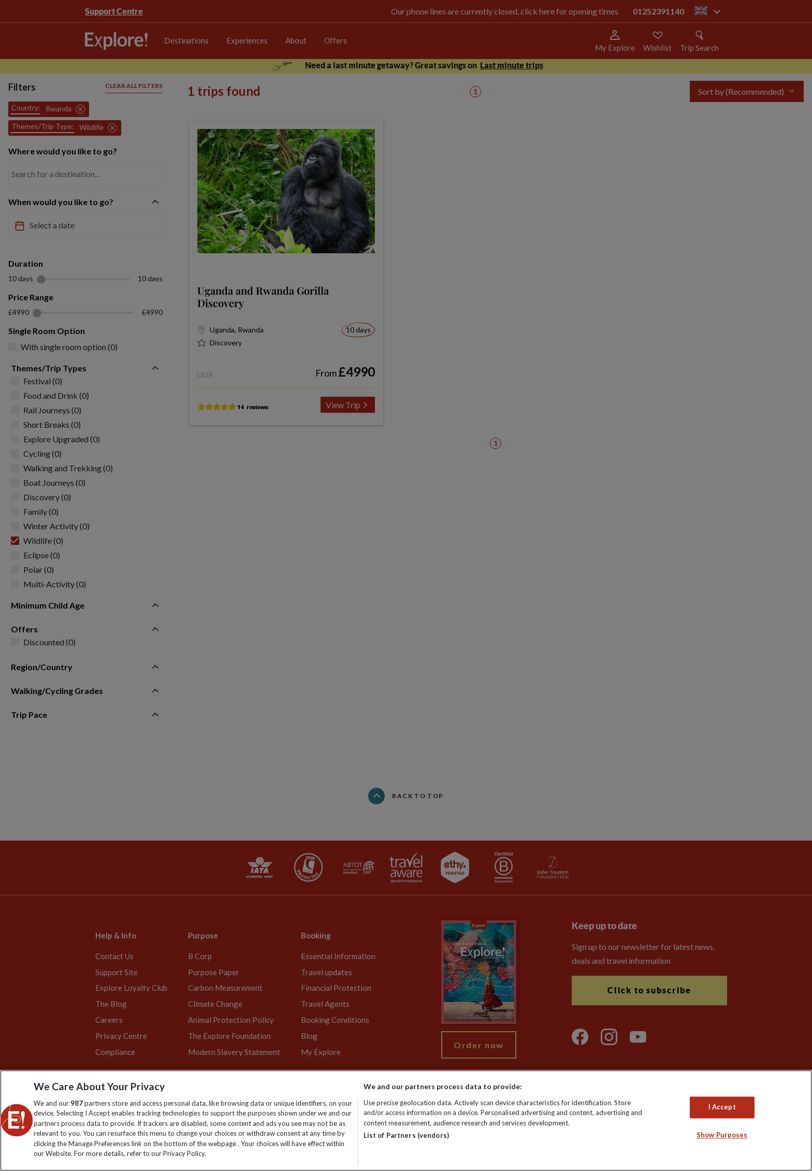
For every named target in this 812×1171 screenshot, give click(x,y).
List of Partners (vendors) (406, 1135)
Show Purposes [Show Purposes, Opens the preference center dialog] (722, 1135)
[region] (406, 1120)
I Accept (722, 1107)
